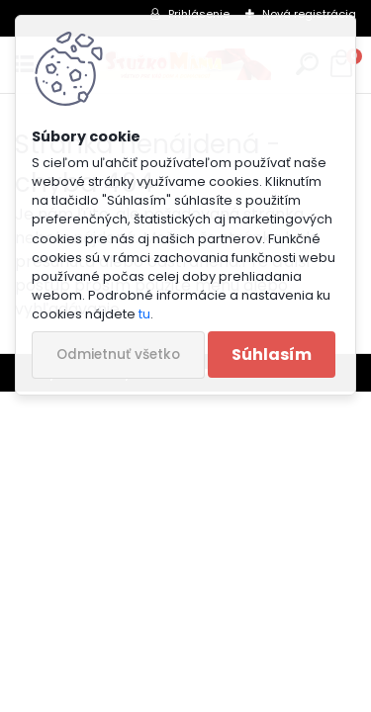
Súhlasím (272, 354)
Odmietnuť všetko (118, 354)
